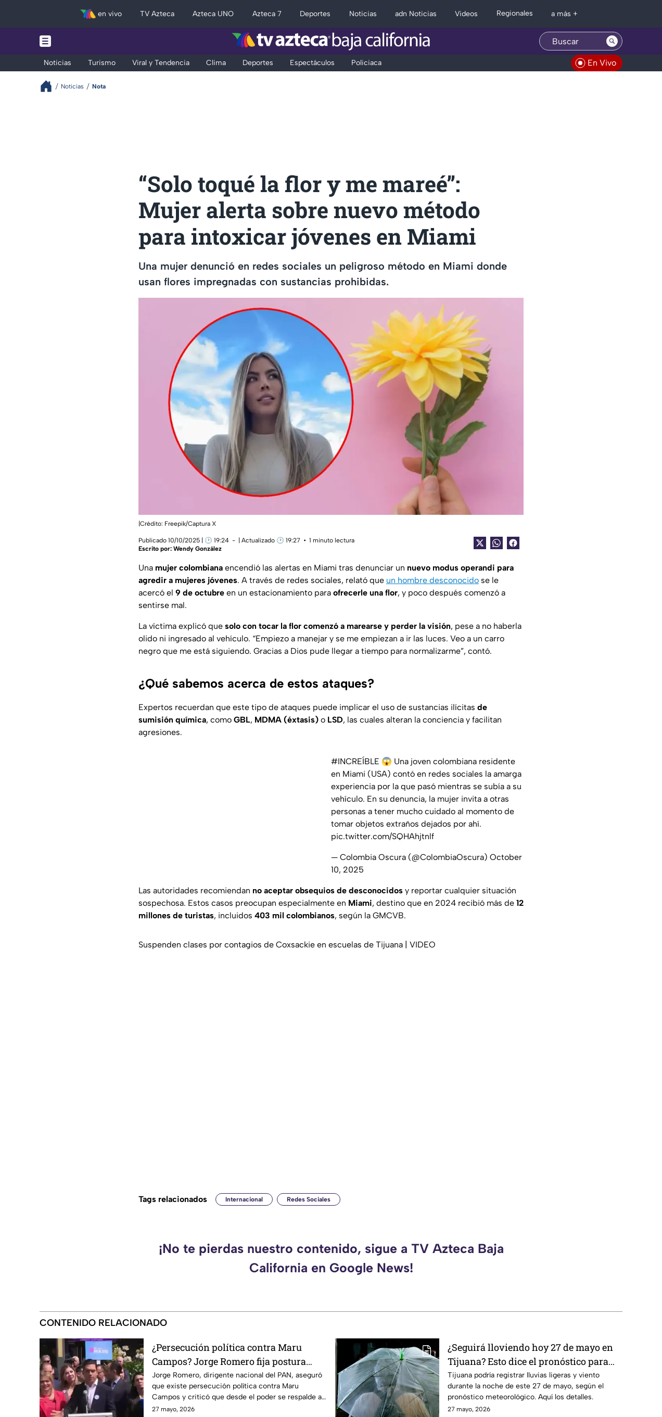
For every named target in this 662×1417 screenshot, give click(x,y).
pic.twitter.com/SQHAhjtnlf (382, 836)
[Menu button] (81, 41)
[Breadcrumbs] (50, 86)
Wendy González (197, 548)
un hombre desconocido (432, 580)
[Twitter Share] (480, 543)
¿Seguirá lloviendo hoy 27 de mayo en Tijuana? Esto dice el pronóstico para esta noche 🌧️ (530, 1354)
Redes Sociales (308, 1199)
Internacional (244, 1199)
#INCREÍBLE (355, 761)
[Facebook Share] (513, 543)
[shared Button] (496, 543)
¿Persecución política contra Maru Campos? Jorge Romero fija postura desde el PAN (229, 1354)
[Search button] (612, 41)
